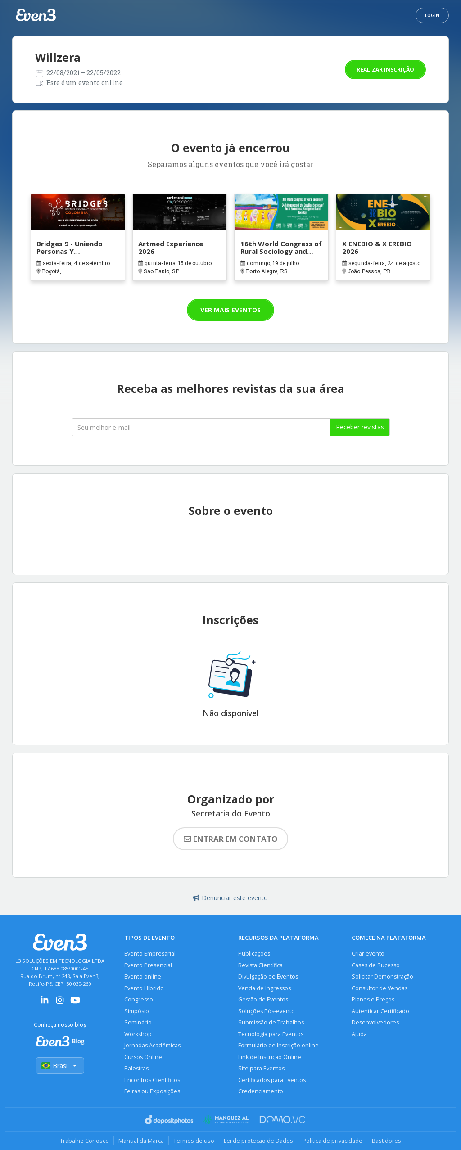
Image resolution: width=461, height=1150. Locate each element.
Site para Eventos (261, 1068)
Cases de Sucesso (376, 965)
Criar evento (368, 953)
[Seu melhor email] (201, 427)
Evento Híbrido (144, 988)
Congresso (138, 999)
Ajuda (359, 1034)
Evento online (142, 976)
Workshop (138, 1034)
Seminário (138, 1022)
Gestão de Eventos (263, 999)
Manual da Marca (141, 1140)
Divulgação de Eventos (268, 976)
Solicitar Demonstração (382, 976)
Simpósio (136, 1011)
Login (432, 15)
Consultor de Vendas (379, 988)
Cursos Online (143, 1057)
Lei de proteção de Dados (258, 1140)
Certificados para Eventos (272, 1080)
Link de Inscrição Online (269, 1057)
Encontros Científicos (152, 1080)
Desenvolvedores (375, 1022)
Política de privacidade (332, 1140)
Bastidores (386, 1140)
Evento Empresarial (150, 953)
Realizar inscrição (385, 69)
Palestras (136, 1068)
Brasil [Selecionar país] (59, 1065)
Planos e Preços (373, 999)
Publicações (254, 953)
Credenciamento (260, 1091)
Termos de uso (193, 1140)
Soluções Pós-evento (266, 1011)
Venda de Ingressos (264, 988)
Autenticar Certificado (380, 1011)
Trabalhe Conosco (84, 1140)
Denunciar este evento (230, 897)
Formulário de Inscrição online (278, 1045)
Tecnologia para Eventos (270, 1034)
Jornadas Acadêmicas (152, 1045)
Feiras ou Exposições (152, 1091)
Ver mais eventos (230, 310)
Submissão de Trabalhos (271, 1022)
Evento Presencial (148, 965)
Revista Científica (260, 965)
